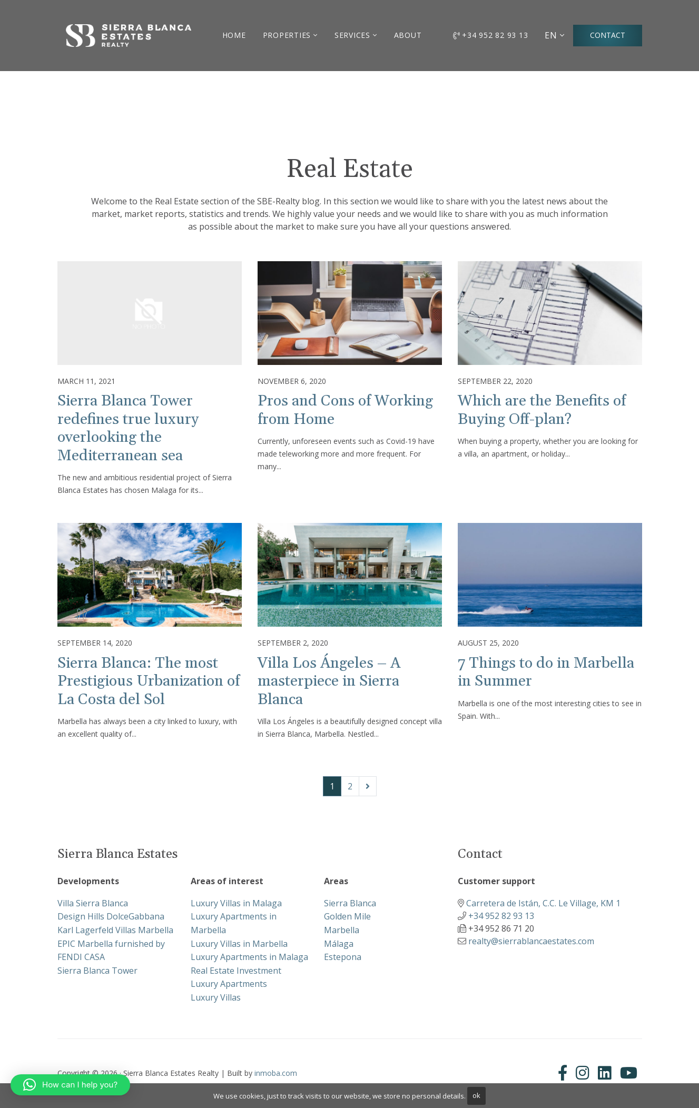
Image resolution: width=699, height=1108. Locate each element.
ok (476, 1095)
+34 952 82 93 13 (490, 35)
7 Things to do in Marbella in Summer (546, 672)
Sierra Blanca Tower (97, 970)
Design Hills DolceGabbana (110, 916)
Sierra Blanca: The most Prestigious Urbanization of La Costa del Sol (148, 681)
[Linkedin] (605, 1073)
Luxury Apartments (229, 984)
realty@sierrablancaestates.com (531, 941)
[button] (70, 1084)
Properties (287, 35)
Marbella (341, 930)
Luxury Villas (216, 997)
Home (234, 35)
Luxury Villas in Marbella (239, 943)
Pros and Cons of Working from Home (345, 410)
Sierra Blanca (350, 903)
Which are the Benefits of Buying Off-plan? (542, 410)
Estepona (342, 957)
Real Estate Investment (236, 970)
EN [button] (551, 35)
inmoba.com (275, 1073)
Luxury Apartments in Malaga (249, 957)
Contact (607, 35)
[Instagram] (583, 1073)
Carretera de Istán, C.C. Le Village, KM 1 (543, 903)
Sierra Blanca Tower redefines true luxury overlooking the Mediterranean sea (128, 428)
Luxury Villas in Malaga (236, 903)
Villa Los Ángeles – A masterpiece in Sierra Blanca (329, 681)
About (408, 35)
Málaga (338, 943)
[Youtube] (629, 1073)
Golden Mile (347, 916)
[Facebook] (565, 1073)
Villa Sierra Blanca (92, 903)
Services (352, 35)
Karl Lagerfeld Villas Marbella (115, 930)
